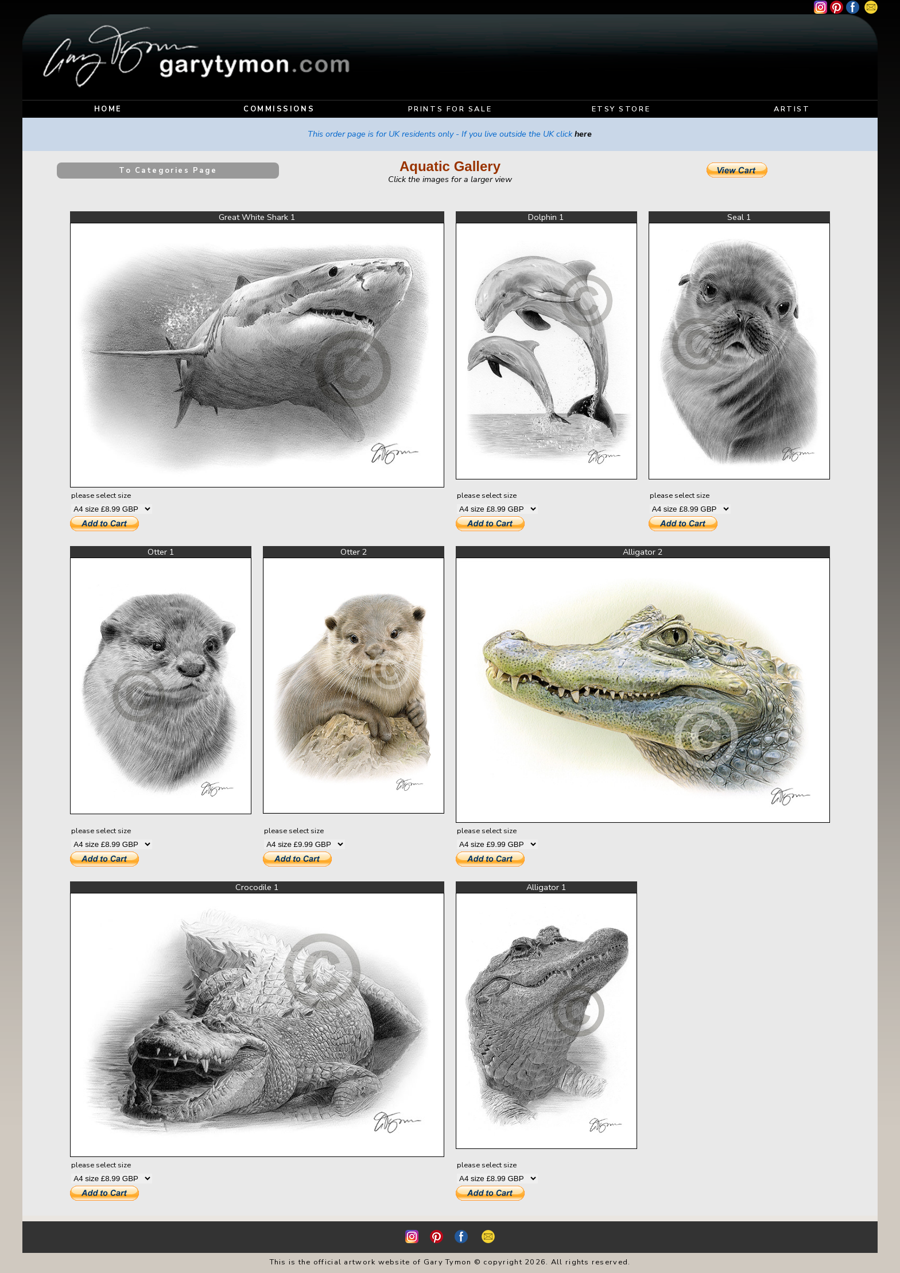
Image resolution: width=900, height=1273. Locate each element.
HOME (108, 109)
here (583, 134)
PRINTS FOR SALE (450, 109)
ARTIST (792, 109)
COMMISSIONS (279, 109)
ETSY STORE (621, 109)
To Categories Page (168, 170)
